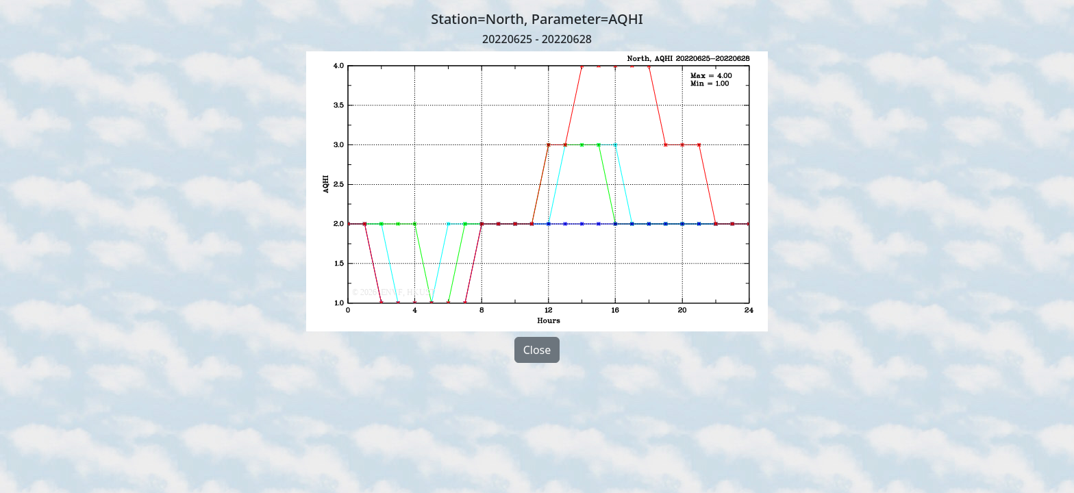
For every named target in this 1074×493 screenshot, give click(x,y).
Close (537, 349)
